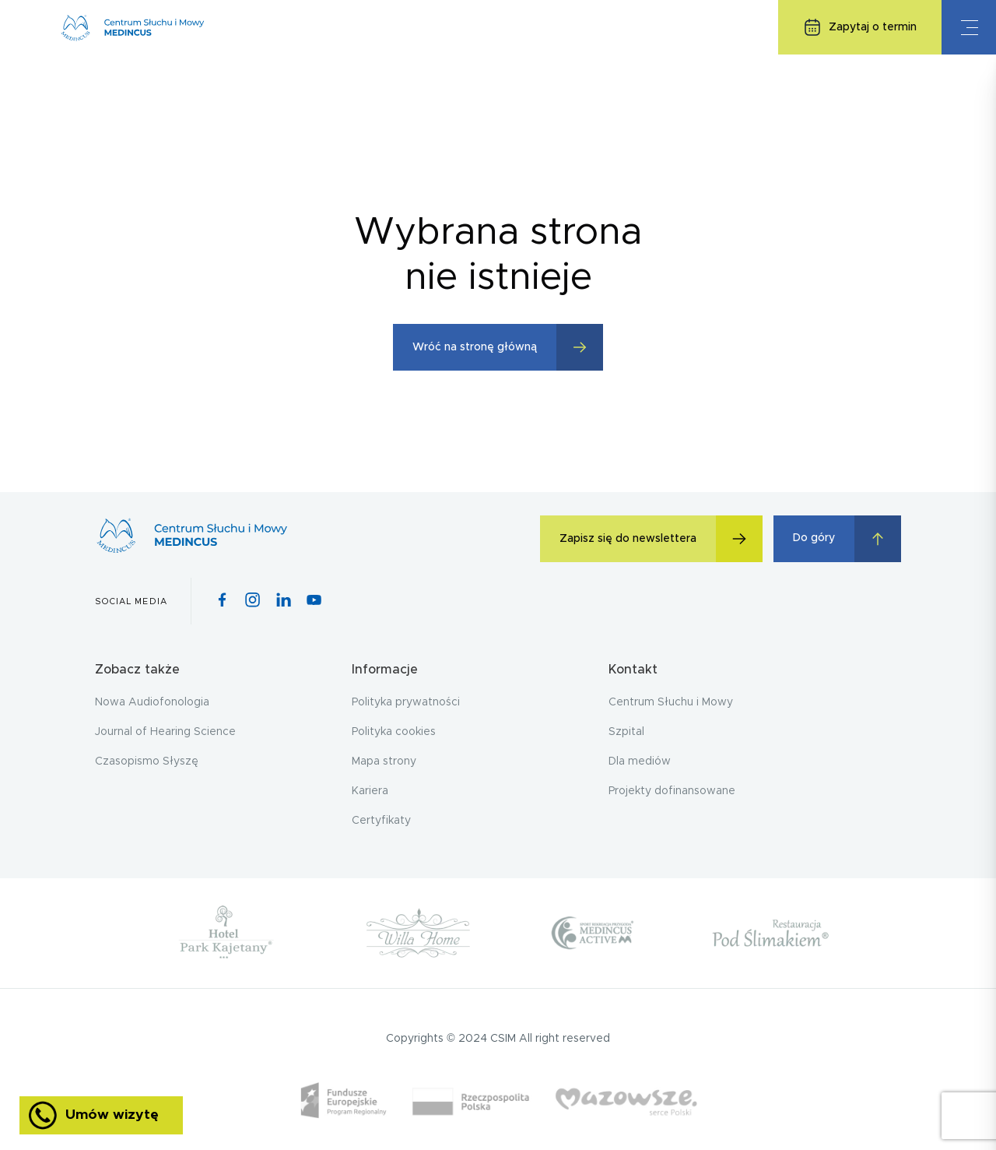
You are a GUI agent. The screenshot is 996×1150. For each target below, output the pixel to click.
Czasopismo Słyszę (146, 761)
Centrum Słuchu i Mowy (670, 702)
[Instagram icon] (252, 601)
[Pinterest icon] (283, 601)
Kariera (370, 791)
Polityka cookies (394, 731)
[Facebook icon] (222, 601)
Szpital (626, 731)
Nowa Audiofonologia (152, 702)
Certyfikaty (381, 820)
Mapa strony (384, 761)
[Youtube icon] (314, 601)
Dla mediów (639, 761)
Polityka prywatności (406, 702)
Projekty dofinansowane (671, 791)
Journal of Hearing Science (165, 731)
